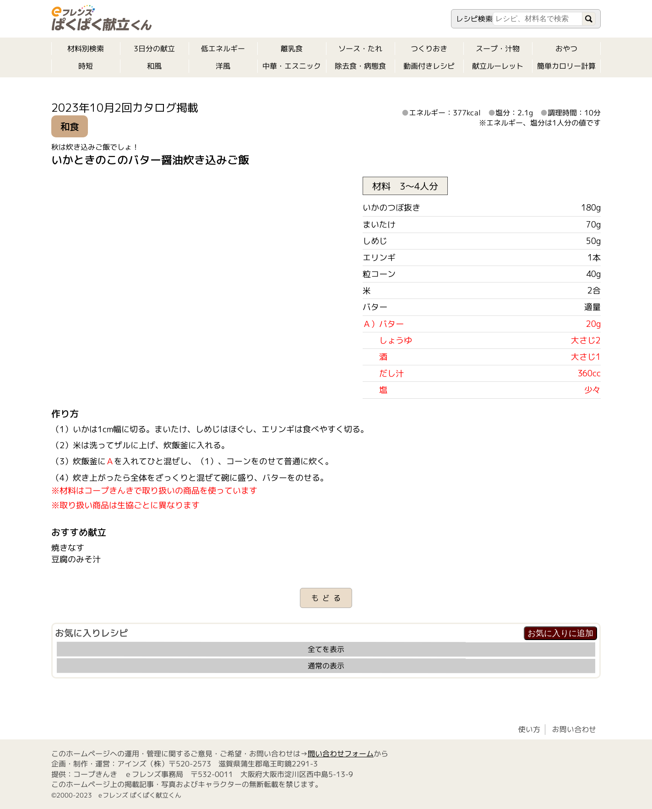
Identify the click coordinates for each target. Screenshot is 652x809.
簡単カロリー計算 (566, 66)
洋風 (223, 66)
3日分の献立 (154, 48)
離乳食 (292, 48)
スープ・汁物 (498, 48)
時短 (85, 66)
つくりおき (429, 48)
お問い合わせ (574, 729)
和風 (154, 66)
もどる (327, 598)
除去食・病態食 (360, 66)
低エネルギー (223, 48)
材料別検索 (85, 48)
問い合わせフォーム (341, 754)
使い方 (529, 729)
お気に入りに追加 (560, 633)
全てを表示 (326, 649)
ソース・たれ (360, 48)
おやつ (566, 48)
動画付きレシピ (429, 66)
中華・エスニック (291, 66)
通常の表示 (326, 666)
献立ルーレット (497, 66)
